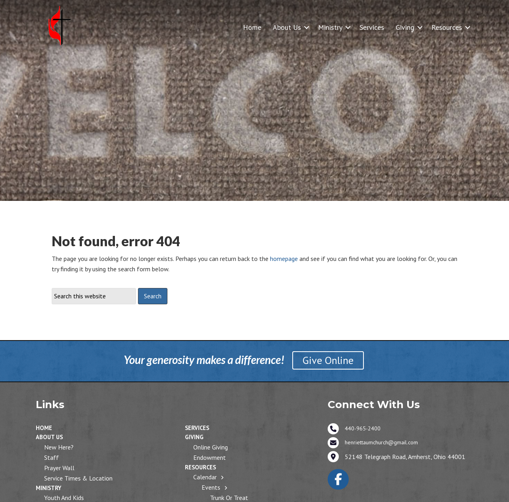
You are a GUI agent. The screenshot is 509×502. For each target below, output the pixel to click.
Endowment (209, 457)
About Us (287, 27)
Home (252, 27)
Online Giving (210, 447)
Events (211, 487)
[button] (306, 27)
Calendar (205, 477)
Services (371, 27)
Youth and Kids (64, 498)
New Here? (59, 447)
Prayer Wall (59, 468)
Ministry (330, 27)
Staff (51, 457)
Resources (446, 27)
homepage (284, 259)
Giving (405, 27)
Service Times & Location (78, 478)
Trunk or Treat (229, 498)
